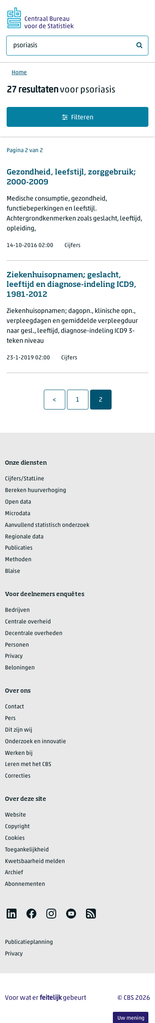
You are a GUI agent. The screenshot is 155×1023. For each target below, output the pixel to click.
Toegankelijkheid (27, 850)
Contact (14, 707)
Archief (14, 872)
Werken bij (19, 753)
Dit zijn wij (18, 730)
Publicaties (19, 548)
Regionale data (24, 537)
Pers (10, 718)
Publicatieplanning (29, 942)
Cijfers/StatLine (24, 479)
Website (15, 815)
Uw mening (130, 1018)
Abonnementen (25, 884)
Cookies (15, 838)
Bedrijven (17, 610)
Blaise (12, 571)
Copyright (17, 826)
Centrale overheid (28, 622)
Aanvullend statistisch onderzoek (47, 525)
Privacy (14, 656)
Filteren (77, 117)
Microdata (17, 513)
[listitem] (11, 913)
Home (19, 72)
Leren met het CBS (28, 764)
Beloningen (20, 668)
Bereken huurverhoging (35, 490)
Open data (18, 502)
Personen (17, 645)
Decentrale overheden (33, 633)
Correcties (18, 776)
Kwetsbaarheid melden (35, 861)
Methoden (18, 559)
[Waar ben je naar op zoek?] (77, 46)
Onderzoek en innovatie (35, 741)
